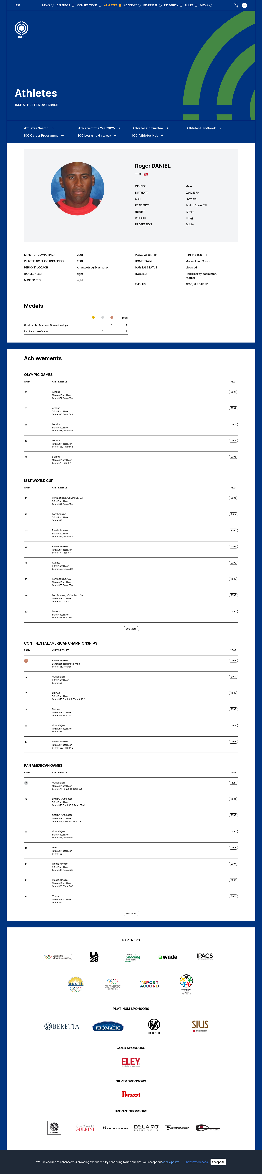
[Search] (236, 5)
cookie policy (170, 1162)
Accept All (218, 1162)
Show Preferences (196, 1162)
